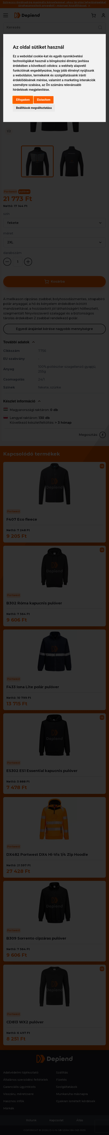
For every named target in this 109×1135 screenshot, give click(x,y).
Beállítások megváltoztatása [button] (34, 107)
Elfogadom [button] (23, 99)
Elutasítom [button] (43, 99)
